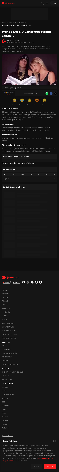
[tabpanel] (29, 178)
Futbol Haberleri (20, 23)
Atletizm (5, 398)
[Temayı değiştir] (53, 3)
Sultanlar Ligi (7, 379)
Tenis (4, 409)
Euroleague (6, 349)
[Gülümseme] (14, 101)
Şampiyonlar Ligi (8, 323)
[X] (55, 93)
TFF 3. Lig (5, 305)
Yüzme (4, 413)
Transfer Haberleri (9, 338)
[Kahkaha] (22, 101)
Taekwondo (6, 428)
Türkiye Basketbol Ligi (10, 364)
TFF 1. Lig (5, 297)
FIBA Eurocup (7, 357)
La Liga (4, 316)
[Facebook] (51, 93)
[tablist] (29, 174)
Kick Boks (5, 406)
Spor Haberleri (7, 23)
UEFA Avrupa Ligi (8, 327)
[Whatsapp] (47, 93)
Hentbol (5, 387)
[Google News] (8, 93)
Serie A (4, 320)
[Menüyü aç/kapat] (47, 3)
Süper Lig (5, 294)
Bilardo (5, 417)
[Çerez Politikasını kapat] (54, 441)
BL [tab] (54, 174)
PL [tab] (31, 174)
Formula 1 (5, 421)
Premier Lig (6, 312)
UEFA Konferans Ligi (9, 331)
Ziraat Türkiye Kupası (9, 334)
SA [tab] (46, 174)
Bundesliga (6, 308)
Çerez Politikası (7, 436)
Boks (4, 402)
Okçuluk (5, 424)
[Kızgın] (37, 101)
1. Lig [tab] (13, 174)
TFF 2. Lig (5, 301)
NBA (3, 346)
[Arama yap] (42, 3)
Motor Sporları (8, 395)
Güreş (4, 391)
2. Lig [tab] (22, 174)
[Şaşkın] (44, 101)
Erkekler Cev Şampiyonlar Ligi (13, 372)
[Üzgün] (29, 101)
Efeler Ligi (5, 376)
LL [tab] (38, 174)
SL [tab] (4, 174)
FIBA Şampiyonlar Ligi (9, 353)
